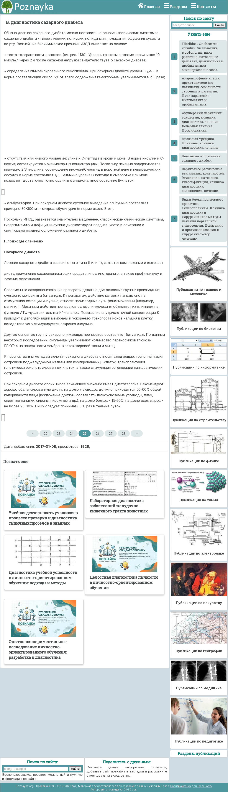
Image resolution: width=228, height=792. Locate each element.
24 (71, 433)
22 (45, 433)
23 (58, 433)
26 (97, 433)
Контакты (206, 6)
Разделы (178, 6)
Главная (152, 6)
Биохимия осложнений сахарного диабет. (201, 158)
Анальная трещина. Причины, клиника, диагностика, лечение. (200, 143)
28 (123, 433)
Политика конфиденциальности (191, 786)
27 (110, 433)
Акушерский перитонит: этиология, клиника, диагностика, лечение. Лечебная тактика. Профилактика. (202, 121)
